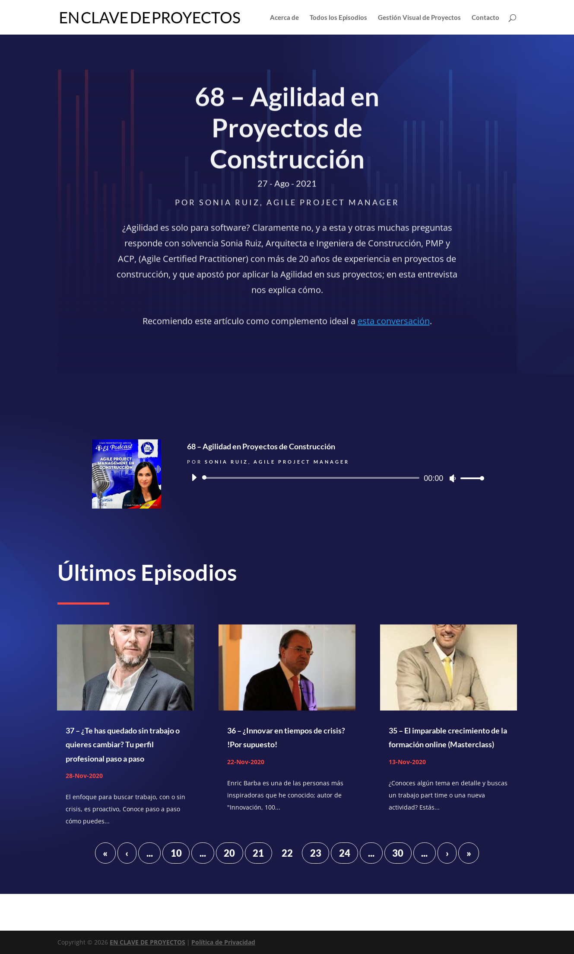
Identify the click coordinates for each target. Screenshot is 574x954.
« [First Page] (105, 853)
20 (229, 853)
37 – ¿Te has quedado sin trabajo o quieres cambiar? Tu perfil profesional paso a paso (123, 744)
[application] (334, 478)
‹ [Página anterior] (126, 853)
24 (344, 853)
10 (176, 853)
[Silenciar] (453, 478)
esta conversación (394, 322)
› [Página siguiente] (447, 853)
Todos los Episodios (338, 17)
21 (258, 853)
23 (315, 853)
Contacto (485, 17)
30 (397, 853)
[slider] (312, 478)
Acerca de (284, 17)
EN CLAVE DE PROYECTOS (147, 942)
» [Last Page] (468, 853)
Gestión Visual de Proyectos (419, 17)
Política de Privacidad (223, 942)
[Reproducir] (194, 477)
